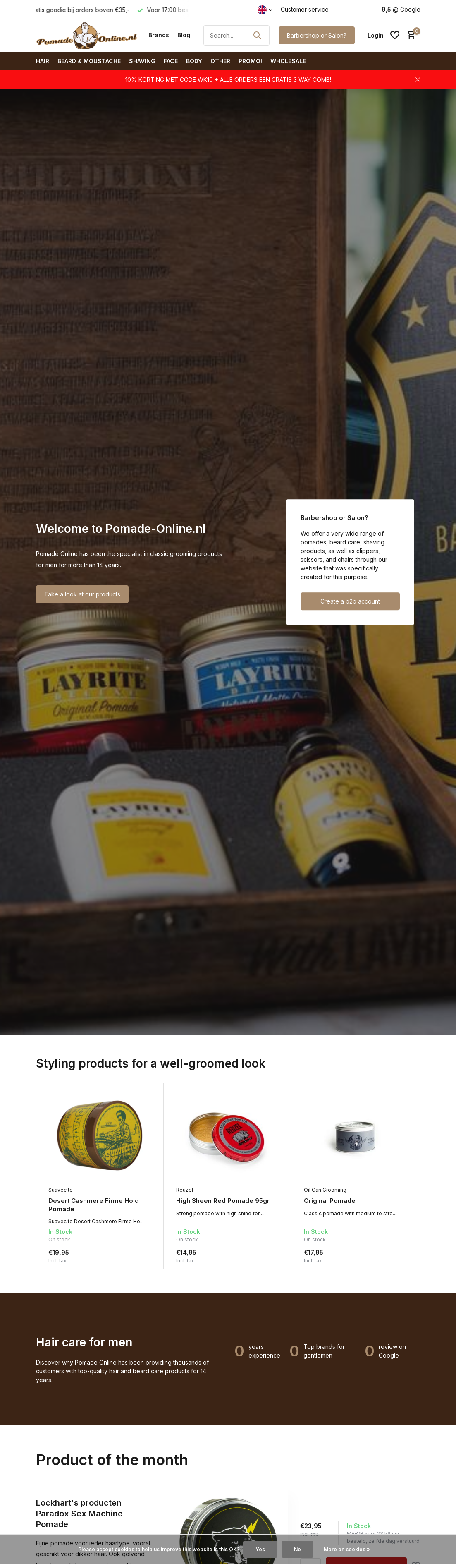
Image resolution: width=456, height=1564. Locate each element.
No (297, 1549)
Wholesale (288, 61)
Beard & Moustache (89, 61)
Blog (183, 34)
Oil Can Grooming (325, 1190)
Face (171, 61)
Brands (158, 34)
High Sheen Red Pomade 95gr (223, 1201)
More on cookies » (347, 1549)
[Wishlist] (394, 35)
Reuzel (184, 1190)
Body (194, 61)
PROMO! (250, 61)
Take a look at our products (82, 594)
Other (220, 61)
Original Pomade (330, 1201)
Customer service (305, 9)
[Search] (236, 35)
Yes (260, 1549)
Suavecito (60, 1190)
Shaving (142, 61)
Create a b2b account (350, 601)
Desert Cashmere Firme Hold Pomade (93, 1205)
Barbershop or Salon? (316, 35)
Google (410, 9)
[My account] (376, 35)
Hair (42, 61)
